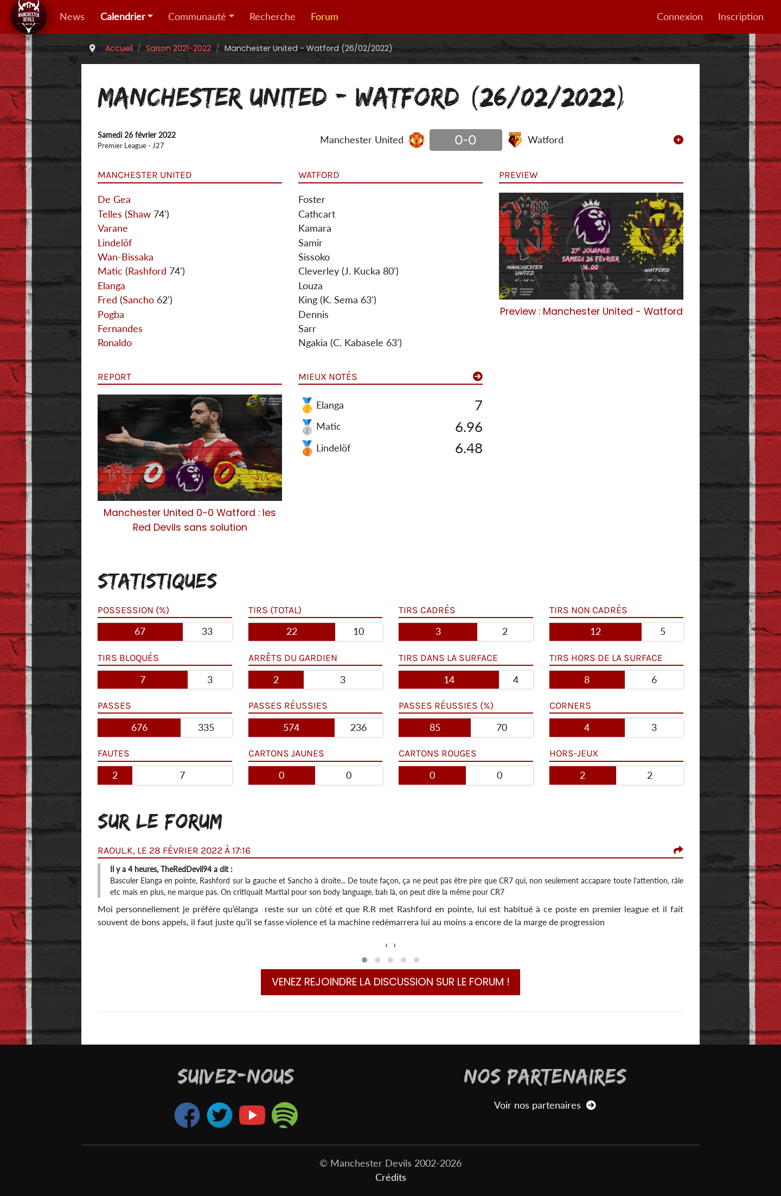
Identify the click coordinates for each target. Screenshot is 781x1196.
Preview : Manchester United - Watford (591, 311)
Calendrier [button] (122, 16)
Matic (110, 271)
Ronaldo (115, 342)
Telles (110, 214)
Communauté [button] (197, 16)
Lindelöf (115, 243)
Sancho (138, 300)
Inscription (741, 16)
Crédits (390, 1177)
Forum (324, 16)
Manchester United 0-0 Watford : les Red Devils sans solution (190, 519)
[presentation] (386, 945)
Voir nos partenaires (545, 1105)
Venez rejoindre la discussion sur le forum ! (391, 982)
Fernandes (120, 328)
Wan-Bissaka (125, 257)
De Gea (114, 199)
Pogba (111, 314)
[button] (364, 960)
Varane (113, 228)
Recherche (272, 16)
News (72, 16)
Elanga (111, 285)
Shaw (139, 214)
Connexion (680, 16)
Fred (107, 300)
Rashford (147, 271)
